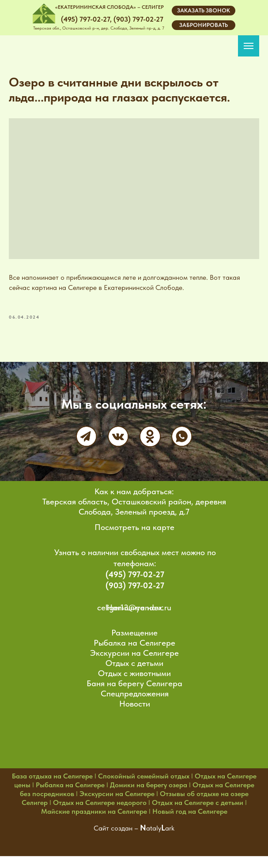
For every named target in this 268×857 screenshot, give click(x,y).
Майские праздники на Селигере (94, 812)
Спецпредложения (135, 694)
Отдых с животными (134, 674)
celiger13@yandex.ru (134, 608)
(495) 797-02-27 (135, 575)
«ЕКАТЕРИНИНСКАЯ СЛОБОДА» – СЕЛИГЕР (109, 7)
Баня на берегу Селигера (134, 684)
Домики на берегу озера (148, 786)
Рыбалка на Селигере (134, 644)
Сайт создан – (117, 829)
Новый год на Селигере (189, 812)
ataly (153, 829)
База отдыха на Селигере (52, 777)
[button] (203, 10)
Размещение (134, 633)
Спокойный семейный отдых (143, 777)
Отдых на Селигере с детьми (197, 803)
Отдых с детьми (134, 664)
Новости (134, 704)
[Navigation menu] (248, 46)
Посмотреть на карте (134, 528)
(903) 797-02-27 (135, 586)
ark (169, 829)
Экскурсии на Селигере (134, 654)
